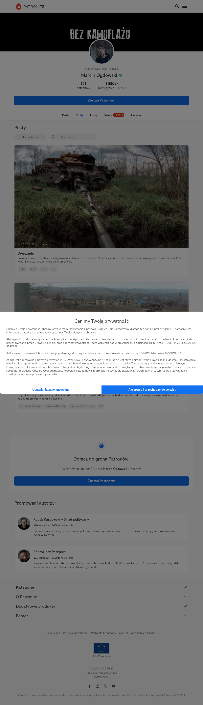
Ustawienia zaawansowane (50, 389)
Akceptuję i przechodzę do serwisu (152, 389)
